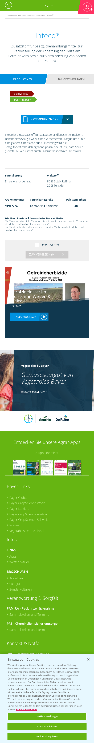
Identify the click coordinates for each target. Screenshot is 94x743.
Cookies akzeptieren (47, 736)
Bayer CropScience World (27, 503)
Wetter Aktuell (19, 562)
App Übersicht (48, 453)
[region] (47, 698)
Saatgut (14, 584)
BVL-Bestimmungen (71, 79)
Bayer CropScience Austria (28, 514)
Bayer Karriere (19, 508)
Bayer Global (18, 498)
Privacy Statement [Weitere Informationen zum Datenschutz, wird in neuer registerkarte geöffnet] (26, 709)
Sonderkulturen (20, 589)
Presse (14, 525)
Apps (13, 556)
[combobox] (47, 119)
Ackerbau (16, 578)
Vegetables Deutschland (26, 531)
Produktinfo (22, 79)
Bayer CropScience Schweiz (28, 519)
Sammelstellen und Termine (29, 614)
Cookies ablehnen (47, 726)
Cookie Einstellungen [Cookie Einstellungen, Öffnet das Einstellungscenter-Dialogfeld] (47, 716)
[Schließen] (88, 659)
